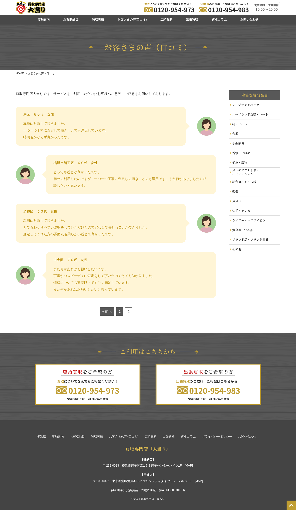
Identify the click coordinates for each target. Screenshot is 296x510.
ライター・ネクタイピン (248, 220)
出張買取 (192, 19)
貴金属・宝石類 (242, 230)
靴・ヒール (239, 124)
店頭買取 (166, 19)
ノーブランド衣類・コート (250, 114)
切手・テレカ (241, 210)
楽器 (235, 191)
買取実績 (98, 19)
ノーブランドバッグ (245, 105)
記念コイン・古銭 (244, 182)
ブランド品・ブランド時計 (250, 239)
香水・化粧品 (241, 153)
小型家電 (238, 143)
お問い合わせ (249, 19)
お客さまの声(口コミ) (132, 19)
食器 (235, 134)
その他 (236, 249)
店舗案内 (44, 19)
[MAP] (189, 465)
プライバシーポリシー (217, 436)
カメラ (236, 201)
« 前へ (107, 312)
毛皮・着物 (239, 162)
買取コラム (219, 19)
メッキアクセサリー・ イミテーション (247, 172)
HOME (41, 436)
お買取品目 (70, 19)
